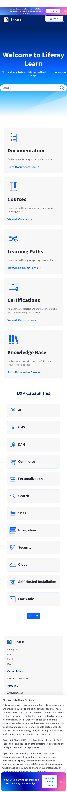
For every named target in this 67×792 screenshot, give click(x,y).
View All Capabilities (17, 678)
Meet (10, 664)
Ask (9, 654)
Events (10, 659)
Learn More (53, 11)
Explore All (33, 615)
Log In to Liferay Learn (49, 781)
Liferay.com (13, 649)
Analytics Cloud (15, 693)
